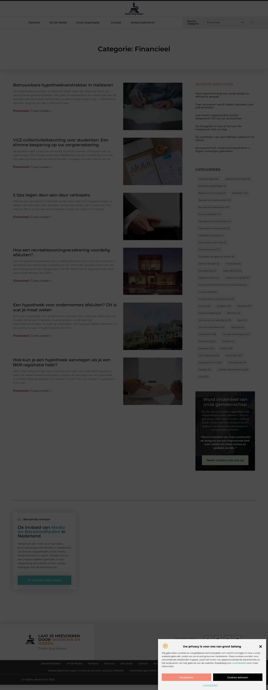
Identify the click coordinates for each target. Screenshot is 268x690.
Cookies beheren (237, 678)
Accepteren (186, 678)
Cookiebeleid (210, 686)
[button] (260, 647)
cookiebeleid (239, 663)
